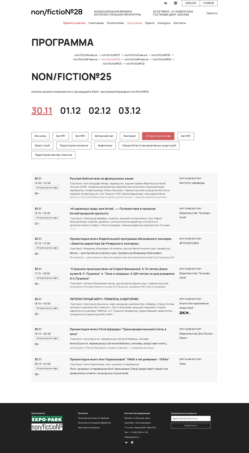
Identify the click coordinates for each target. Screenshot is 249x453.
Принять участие (74, 23)
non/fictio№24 (162, 59)
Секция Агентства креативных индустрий (149, 145)
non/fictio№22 (135, 63)
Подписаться (191, 425)
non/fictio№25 (110, 59)
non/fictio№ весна (85, 59)
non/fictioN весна (85, 55)
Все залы (40, 136)
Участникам (96, 23)
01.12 (70, 110)
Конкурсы (164, 23)
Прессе (150, 23)
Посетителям (115, 23)
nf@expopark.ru (131, 437)
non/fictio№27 (110, 55)
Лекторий (129, 136)
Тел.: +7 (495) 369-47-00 (136, 432)
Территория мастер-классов (53, 155)
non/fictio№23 (112, 63)
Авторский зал (104, 136)
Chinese (208, 3)
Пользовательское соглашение (93, 418)
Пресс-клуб (42, 145)
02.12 (99, 110)
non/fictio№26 (160, 55)
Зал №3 (80, 136)
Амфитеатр (105, 145)
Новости (212, 13)
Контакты (180, 23)
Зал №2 (186, 136)
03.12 (129, 110)
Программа (134, 23)
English (191, 3)
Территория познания (74, 145)
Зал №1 (60, 136)
